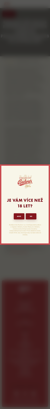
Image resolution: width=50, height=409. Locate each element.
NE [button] (31, 216)
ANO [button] (19, 216)
